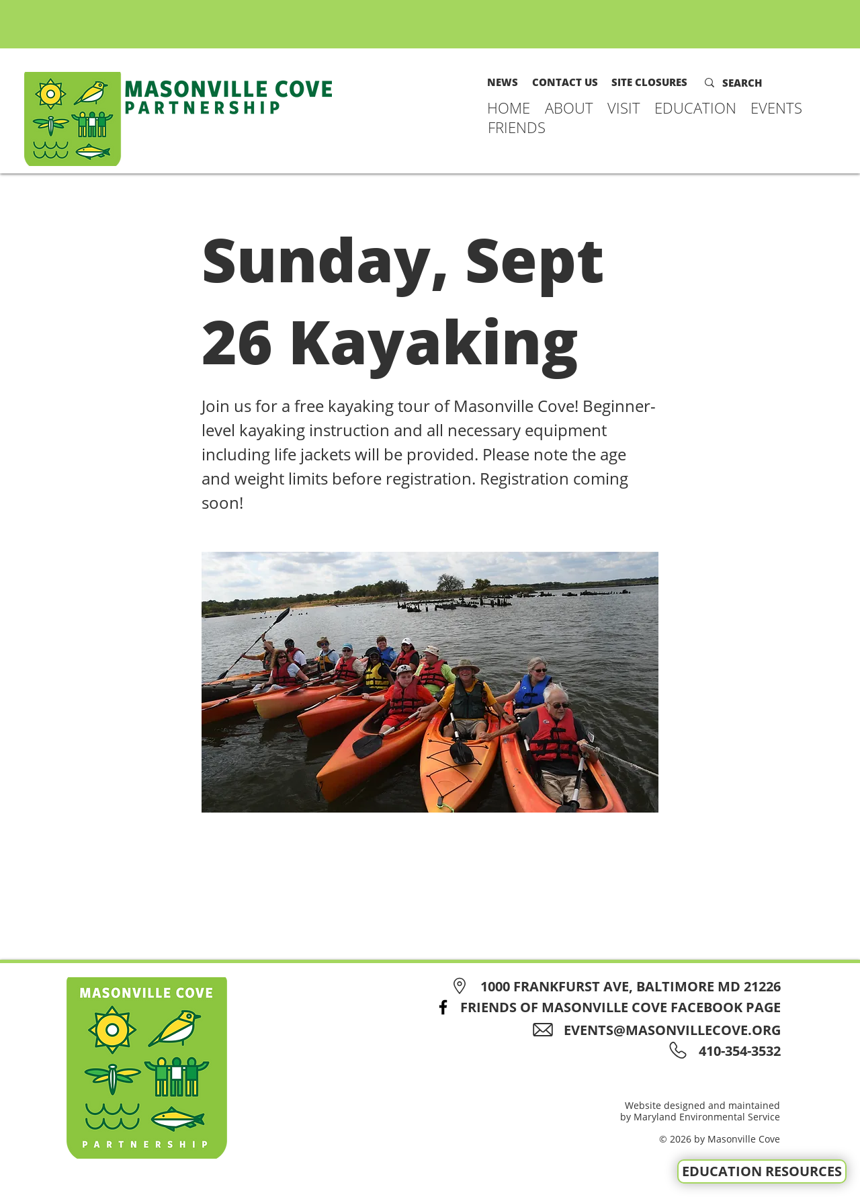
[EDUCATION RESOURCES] (762, 1171)
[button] (569, 107)
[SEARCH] (751, 83)
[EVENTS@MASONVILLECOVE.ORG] (661, 1030)
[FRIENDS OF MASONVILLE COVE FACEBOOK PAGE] (604, 1007)
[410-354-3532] (737, 1050)
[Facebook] (443, 1007)
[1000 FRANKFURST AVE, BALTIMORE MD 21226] (614, 986)
